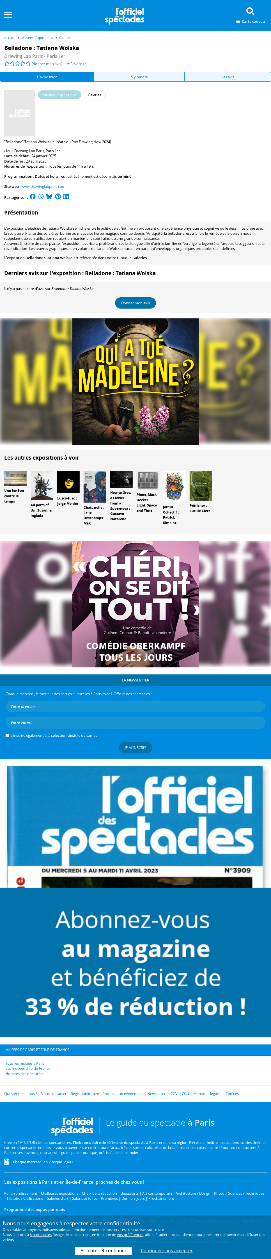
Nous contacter (53, 1093)
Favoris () (77, 63)
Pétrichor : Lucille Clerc (200, 508)
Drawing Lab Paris (29, 150)
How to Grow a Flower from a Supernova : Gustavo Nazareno (120, 505)
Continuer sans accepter (167, 1250)
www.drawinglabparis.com (43, 186)
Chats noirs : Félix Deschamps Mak (94, 515)
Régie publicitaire (85, 1093)
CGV (174, 1093)
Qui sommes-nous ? (20, 1093)
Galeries (139, 257)
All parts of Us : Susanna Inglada (41, 510)
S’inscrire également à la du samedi (54, 735)
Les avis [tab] (227, 76)
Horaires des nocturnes (24, 1073)
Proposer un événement (122, 1093)
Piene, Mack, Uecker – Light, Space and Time (147, 502)
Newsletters (157, 1093)
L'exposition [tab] (47, 76)
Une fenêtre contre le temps (14, 496)
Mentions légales (207, 1093)
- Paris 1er (34, 56)
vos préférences (130, 1234)
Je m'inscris (135, 747)
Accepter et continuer (104, 1250)
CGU (185, 1093)
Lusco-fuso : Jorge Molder (67, 501)
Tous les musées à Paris (24, 1063)
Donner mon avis (135, 302)
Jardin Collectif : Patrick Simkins (171, 515)
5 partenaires (41, 1234)
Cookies (232, 1093)
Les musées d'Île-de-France (27, 1068)
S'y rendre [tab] (139, 76)
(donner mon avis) (47, 63)
